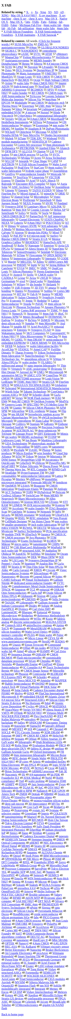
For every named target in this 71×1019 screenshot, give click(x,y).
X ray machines (48, 15)
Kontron (60, 505)
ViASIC (33, 450)
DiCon (22, 118)
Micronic (59, 320)
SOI (30, 729)
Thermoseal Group (55, 956)
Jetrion (42, 456)
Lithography (26, 602)
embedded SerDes (55, 761)
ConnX (26, 930)
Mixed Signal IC (29, 193)
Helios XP (60, 209)
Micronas (41, 131)
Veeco (58, 105)
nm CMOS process (25, 154)
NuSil (48, 777)
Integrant (40, 988)
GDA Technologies (16, 443)
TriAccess (35, 96)
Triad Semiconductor (31, 979)
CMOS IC (60, 534)
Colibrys (21, 424)
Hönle (56, 112)
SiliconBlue (23, 446)
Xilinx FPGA (9, 596)
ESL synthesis (37, 411)
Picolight (19, 450)
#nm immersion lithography (30, 755)
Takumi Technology (34, 391)
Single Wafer (38, 758)
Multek (9, 138)
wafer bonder (19, 92)
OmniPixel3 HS (10, 891)
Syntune (54, 810)
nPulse (22, 969)
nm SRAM (17, 414)
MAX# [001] (34, 712)
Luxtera (50, 833)
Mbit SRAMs (60, 940)
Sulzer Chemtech (28, 297)
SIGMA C (11, 50)
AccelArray (42, 927)
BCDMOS (37, 89)
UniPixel (47, 664)
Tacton (44, 599)
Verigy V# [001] (32, 709)
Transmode (19, 628)
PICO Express (51, 917)
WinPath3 (56, 547)
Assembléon (60, 170)
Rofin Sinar (21, 745)
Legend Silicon (42, 576)
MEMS (25, 846)
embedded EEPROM (13, 342)
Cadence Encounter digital (48, 690)
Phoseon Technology (28, 307)
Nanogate (33, 245)
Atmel (20, 651)
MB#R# (49, 794)
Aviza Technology (55, 157)
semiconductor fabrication (36, 475)
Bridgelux (27, 615)
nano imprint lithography (41, 365)
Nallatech (41, 790)
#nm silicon (54, 303)
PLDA (31, 635)
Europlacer (7, 969)
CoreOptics (57, 391)
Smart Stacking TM (29, 956)
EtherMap (35, 829)
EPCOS (5, 102)
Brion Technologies (16, 771)
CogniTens (52, 375)
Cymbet (6, 287)
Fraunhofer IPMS (44, 862)
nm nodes (40, 648)
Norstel (44, 112)
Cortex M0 (11, 930)
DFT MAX (44, 901)
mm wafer (58, 125)
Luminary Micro (36, 206)
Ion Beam (31, 440)
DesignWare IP (45, 70)
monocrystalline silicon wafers (51, 800)
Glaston (40, 151)
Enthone (63, 424)
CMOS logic (55, 92)
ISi (23, 774)
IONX (30, 693)
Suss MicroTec (31, 135)
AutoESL (20, 553)
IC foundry (30, 962)
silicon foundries (11, 631)
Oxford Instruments (45, 751)
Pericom (60, 492)
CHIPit (56, 544)
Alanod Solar (21, 196)
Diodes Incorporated (56, 135)
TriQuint (6, 433)
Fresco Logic (9, 310)
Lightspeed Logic (51, 109)
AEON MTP (32, 897)
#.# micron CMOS (57, 63)
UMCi (40, 372)
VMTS (5, 712)
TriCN (5, 628)
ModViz (63, 401)
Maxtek (5, 690)
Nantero (51, 871)
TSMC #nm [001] (27, 381)
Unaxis (16, 644)
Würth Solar (12, 391)
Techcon (45, 888)
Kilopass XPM (10, 316)
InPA (58, 511)
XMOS (38, 570)
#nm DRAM (34, 339)
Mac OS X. (16, 21)
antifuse (59, 748)
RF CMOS (38, 92)
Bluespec (27, 612)
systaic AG (38, 810)
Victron (5, 878)
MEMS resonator (25, 514)
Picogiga (6, 479)
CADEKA (7, 277)
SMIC (43, 268)
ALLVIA (27, 151)
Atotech (17, 274)
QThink (18, 712)
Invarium (32, 109)
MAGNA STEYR (56, 622)
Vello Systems (60, 599)
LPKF (19, 67)
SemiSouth (7, 213)
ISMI (58, 858)
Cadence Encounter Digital (38, 836)
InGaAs (5, 514)
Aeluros (21, 346)
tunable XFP (18, 871)
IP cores (23, 761)
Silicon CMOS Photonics (41, 407)
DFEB (8, 346)
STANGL (23, 349)
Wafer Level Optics (36, 631)
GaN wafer (7, 742)
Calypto (6, 232)
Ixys (34, 417)
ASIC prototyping (36, 368)
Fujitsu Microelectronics (37, 57)
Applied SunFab (14, 427)
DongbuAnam (9, 63)
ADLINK (56, 206)
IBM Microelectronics (56, 855)
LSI (52, 151)
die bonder (36, 284)
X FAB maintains (25, 34)
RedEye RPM (24, 790)
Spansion (30, 563)
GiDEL (19, 339)
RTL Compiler (39, 469)
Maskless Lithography (54, 440)
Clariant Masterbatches (14, 417)
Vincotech (7, 115)
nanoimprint (40, 544)
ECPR (5, 407)
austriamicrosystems (13, 47)
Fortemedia (32, 972)
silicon (32, 651)
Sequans (19, 738)
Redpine (42, 300)
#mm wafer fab (52, 25)
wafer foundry (36, 508)
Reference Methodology (51, 615)
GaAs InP (36, 592)
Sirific (30, 274)
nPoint (33, 907)
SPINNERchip (13, 858)
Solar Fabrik (22, 690)
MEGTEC (26, 261)
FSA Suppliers (23, 826)
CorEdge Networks (12, 849)
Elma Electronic (10, 764)
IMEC (32, 268)
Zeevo (62, 862)
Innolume (50, 553)
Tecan (46, 807)
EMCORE (21, 923)
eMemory (62, 54)
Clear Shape (40, 161)
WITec (37, 618)
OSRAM (41, 654)
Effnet (26, 648)
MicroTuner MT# (11, 966)
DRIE (61, 193)
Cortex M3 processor (30, 144)
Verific (34, 213)
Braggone (39, 485)
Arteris (37, 761)
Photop (46, 450)
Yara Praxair (60, 518)
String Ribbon (57, 265)
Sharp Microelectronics (31, 498)
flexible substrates (39, 894)
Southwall (7, 245)
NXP (25, 394)
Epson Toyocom (34, 644)
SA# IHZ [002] (25, 901)
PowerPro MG (57, 463)
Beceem (24, 576)
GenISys (10, 174)
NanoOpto (58, 248)
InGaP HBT (8, 466)
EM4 (4, 401)
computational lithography (51, 115)
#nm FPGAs (56, 566)
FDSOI (23, 784)
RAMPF (45, 651)
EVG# (21, 268)
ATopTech (31, 534)
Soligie (45, 605)
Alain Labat (42, 420)
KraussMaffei (54, 229)
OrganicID (7, 985)
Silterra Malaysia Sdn (41, 982)
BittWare (6, 884)
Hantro (19, 290)
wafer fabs (23, 83)
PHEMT (21, 265)
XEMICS (53, 875)
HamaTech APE (52, 242)
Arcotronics (52, 459)
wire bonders (44, 453)
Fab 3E (63, 771)
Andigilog (51, 550)
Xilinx (40, 261)
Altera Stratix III (38, 248)
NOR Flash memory (39, 398)
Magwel (32, 816)
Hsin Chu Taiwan (58, 820)
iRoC (61, 313)
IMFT (19, 735)
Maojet (12, 261)
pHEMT (34, 842)
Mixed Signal (9, 846)
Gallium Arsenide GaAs (15, 751)
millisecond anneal (12, 365)
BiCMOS (23, 80)
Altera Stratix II (55, 709)
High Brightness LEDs (49, 742)
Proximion (34, 290)
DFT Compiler (9, 862)
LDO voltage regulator (51, 966)
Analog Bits (46, 563)
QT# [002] (54, 787)
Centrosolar (39, 673)
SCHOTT (7, 975)
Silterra (38, 63)
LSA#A (25, 485)
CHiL (20, 995)
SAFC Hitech (48, 180)
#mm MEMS (51, 495)
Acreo (37, 157)
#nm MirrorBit (47, 323)
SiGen (32, 661)
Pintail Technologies (37, 579)
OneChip (52, 336)
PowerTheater (9, 800)
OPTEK (9, 943)
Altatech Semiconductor (15, 618)
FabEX (63, 768)
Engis (54, 881)
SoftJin (57, 985)
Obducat (6, 553)
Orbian (32, 738)
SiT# (20, 975)
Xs (36, 12)
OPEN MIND (55, 255)
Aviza (32, 277)
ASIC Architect (21, 187)
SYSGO (54, 648)
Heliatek (51, 284)
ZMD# (23, 794)
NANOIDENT (29, 50)
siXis (57, 888)
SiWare (57, 359)
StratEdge (10, 472)
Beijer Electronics (15, 949)
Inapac (53, 411)
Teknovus (7, 252)
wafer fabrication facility (44, 346)
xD (62, 12)
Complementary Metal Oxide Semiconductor (38, 586)
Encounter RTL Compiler (30, 183)
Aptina (60, 625)
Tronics (5, 810)
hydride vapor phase (37, 170)
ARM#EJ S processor (13, 89)
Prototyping (21, 810)
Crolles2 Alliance (11, 495)
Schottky (42, 677)
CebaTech (25, 463)
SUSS (8, 67)
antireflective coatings (39, 625)
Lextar (21, 277)
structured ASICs (11, 972)
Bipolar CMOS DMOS (14, 239)
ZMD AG (43, 44)
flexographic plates (41, 797)
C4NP (54, 161)
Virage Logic (24, 76)
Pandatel (62, 203)
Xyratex (29, 881)
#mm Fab (48, 313)
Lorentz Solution (55, 96)
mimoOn (49, 193)
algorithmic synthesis (13, 936)
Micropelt (7, 420)
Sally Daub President (48, 826)
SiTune (22, 138)
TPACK (6, 589)
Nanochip (35, 949)
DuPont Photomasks (57, 128)
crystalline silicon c (12, 638)
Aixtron (19, 232)
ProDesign (29, 200)
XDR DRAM (52, 732)
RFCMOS (37, 820)
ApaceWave (12, 709)
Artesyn (28, 891)
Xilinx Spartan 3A (51, 738)
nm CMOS (37, 102)
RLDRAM (56, 673)
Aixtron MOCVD (34, 501)
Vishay (52, 969)
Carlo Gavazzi (21, 570)
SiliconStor (18, 411)
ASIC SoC (36, 871)
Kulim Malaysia (10, 719)
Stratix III (40, 846)
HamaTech (7, 80)
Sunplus (30, 323)
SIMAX (32, 849)
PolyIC (40, 303)
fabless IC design (40, 748)
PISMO (5, 693)
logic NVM (59, 764)
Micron (42, 881)
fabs (27, 21)
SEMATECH (39, 141)
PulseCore (7, 888)
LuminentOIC (9, 612)
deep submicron (47, 430)
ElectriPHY (8, 875)
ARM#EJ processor (43, 771)
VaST (18, 933)
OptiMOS (10, 485)
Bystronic (56, 368)
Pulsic (60, 635)
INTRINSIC (55, 316)
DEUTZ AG (37, 936)
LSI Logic (18, 560)
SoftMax (35, 553)
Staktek (33, 884)
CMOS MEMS (38, 342)
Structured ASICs (35, 699)
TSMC (54, 310)
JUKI (58, 398)
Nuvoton (33, 67)
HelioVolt (58, 735)
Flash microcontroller (29, 657)
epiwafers (30, 719)
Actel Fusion (48, 962)
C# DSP (17, 992)
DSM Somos (8, 459)
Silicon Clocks (25, 910)
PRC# (62, 745)
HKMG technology (32, 437)
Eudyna (5, 320)
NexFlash (43, 86)
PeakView (24, 167)
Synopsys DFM (14, 206)
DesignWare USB (31, 459)
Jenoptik (23, 161)
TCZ (32, 589)
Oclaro (44, 764)
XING (5, 15)
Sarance (45, 534)
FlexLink (6, 307)
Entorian (6, 735)
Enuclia (18, 878)
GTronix (54, 501)
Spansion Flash (27, 985)
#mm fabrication (11, 355)
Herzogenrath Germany (47, 959)
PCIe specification (56, 531)
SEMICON (49, 972)
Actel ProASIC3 (40, 326)
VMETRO (51, 73)
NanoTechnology (35, 355)
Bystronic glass (53, 897)
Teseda (27, 303)
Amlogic (62, 488)
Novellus (6, 446)
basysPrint (41, 868)
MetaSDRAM (38, 628)
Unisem (9, 190)
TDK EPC (36, 138)
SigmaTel (35, 725)
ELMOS (52, 540)
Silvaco (59, 901)
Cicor (51, 768)
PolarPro (52, 923)
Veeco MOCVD (26, 680)
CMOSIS (30, 599)
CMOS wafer (46, 274)
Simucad (19, 248)
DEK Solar (50, 686)
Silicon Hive (58, 527)
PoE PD (18, 235)
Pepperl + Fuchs (10, 563)
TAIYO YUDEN (42, 190)
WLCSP (10, 161)
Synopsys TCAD (41, 329)
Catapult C (42, 729)
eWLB (44, 277)
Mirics (26, 800)
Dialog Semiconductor (14, 820)
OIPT (4, 508)
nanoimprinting (14, 816)
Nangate (6, 109)
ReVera (32, 320)
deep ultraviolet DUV (13, 748)
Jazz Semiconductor (42, 784)
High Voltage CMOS (57, 80)
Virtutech (16, 368)
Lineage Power (24, 433)
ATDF (48, 54)
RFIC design (19, 758)
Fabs (43, 21)
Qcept (37, 80)
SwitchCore (33, 495)
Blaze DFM (48, 557)
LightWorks (8, 865)
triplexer (6, 920)
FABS (4, 25)
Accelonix (18, 508)
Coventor (6, 940)
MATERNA (59, 706)
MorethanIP (58, 118)
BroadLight (59, 1001)
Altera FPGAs (9, 362)
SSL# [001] (8, 761)
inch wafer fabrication (44, 524)
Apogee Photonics (55, 307)
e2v (43, 865)
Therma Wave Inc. (15, 469)
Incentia (32, 427)
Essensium (42, 125)
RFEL (26, 862)
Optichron (25, 131)
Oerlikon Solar (42, 187)
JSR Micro (32, 858)
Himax (12, 226)
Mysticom (7, 531)
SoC (40, 787)
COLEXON (60, 813)
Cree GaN (32, 807)
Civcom (50, 570)
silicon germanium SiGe (15, 917)
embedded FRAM (33, 696)
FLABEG (46, 362)
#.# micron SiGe (10, 699)
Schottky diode (41, 394)
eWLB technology (52, 417)
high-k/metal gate (24, 86)
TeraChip (46, 849)
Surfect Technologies (29, 531)
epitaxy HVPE (28, 226)
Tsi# (21, 781)
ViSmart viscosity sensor (54, 946)
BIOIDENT (32, 242)
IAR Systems (22, 287)
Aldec (4, 570)
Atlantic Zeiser (56, 696)
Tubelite (6, 1005)
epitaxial (45, 589)
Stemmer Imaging (42, 839)
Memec (54, 988)
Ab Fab (11, 28)
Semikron (61, 482)
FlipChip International (51, 693)
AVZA (26, 959)
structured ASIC (31, 550)
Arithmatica (8, 148)
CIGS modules (56, 979)
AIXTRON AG (25, 430)
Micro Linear (35, 638)
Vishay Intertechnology (39, 992)
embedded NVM (11, 112)
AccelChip (7, 349)
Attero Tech (8, 794)
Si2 (43, 265)
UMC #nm (44, 105)
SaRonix (49, 424)
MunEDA (7, 76)
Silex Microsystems (31, 336)
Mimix (64, 433)
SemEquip (45, 514)
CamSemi (7, 268)
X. (27, 12)
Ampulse (45, 680)
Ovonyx (58, 420)
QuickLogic (8, 463)
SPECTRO (33, 404)
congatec (6, 901)
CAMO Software (11, 579)
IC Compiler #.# (32, 667)
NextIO (46, 641)
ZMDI (57, 86)
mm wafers (61, 521)
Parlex (5, 855)
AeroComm (8, 979)
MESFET (17, 729)
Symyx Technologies (13, 907)
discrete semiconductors (27, 622)
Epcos (4, 992)
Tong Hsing (37, 969)
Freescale (63, 67)
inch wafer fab (9, 550)
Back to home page (12, 1014)
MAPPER (60, 680)
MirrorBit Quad (59, 865)
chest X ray (19, 18)
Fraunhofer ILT (10, 777)
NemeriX (17, 313)
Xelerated (10, 388)
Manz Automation (30, 73)
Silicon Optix (57, 699)
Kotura (9, 995)
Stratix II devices (11, 703)
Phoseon (23, 673)
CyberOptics (24, 115)
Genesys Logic (13, 404)
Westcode (56, 174)
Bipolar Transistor (11, 807)
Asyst (66, 466)
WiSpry (21, 284)
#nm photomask (55, 144)
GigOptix (16, 511)
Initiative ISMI (57, 781)
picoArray (42, 953)
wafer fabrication (11, 170)
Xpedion (33, 995)
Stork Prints (32, 855)
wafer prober (29, 362)
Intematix (50, 258)
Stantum (34, 424)
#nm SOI (21, 209)
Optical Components (13, 842)
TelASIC (10, 602)
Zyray (62, 784)
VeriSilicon (62, 57)
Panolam (48, 488)
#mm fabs (62, 28)
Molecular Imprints (12, 99)
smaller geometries (16, 524)
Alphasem (27, 596)
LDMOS (17, 505)
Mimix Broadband (33, 316)
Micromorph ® (10, 696)
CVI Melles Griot (54, 404)
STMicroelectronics (26, 1005)
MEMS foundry (43, 60)
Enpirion (49, 245)
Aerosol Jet (26, 372)
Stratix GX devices (12, 998)
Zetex (8, 70)
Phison (47, 858)
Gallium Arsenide (48, 602)
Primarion (52, 122)
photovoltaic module (43, 443)
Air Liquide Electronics (18, 953)
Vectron (44, 719)
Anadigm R (34, 128)
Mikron (5, 544)
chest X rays (36, 18)
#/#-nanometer (37, 774)
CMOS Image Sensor (36, 670)
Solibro (48, 290)
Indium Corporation (13, 605)
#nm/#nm (50, 99)
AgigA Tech (8, 686)
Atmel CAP (40, 349)
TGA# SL (28, 787)
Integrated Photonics (13, 829)
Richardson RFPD (12, 852)
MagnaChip (12, 57)
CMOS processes (15, 537)
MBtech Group (28, 865)
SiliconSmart (41, 573)
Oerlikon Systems (44, 401)
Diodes (33, 605)
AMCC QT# (34, 375)
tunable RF (20, 326)
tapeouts (63, 836)
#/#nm (33, 47)
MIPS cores (41, 446)
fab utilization (26, 28)
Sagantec (32, 852)
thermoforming (10, 836)
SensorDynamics (26, 252)
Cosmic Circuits (40, 209)
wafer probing (36, 781)
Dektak (36, 794)
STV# (40, 823)
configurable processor (41, 998)
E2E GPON (58, 790)
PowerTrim (11, 959)
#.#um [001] (8, 336)
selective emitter (10, 813)
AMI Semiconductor (13, 96)
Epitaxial (42, 612)
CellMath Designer (16, 521)
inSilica (5, 738)
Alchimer (6, 927)
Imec (48, 920)
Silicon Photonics (22, 271)
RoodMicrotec (21, 914)
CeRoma (24, 875)
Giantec (17, 407)
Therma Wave (9, 105)
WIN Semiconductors (40, 878)
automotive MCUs (12, 375)
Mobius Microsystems (29, 229)
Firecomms (35, 255)
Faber (14, 25)
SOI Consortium (10, 904)
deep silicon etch (11, 323)
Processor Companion (17, 868)
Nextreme (32, 313)
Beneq (26, 63)
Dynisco (23, 609)
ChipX (5, 235)
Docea (5, 914)
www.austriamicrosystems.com (19, 641)
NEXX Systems (32, 203)
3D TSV (39, 287)
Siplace (5, 196)
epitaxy (27, 125)
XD (56, 12)
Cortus (53, 596)
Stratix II (17, 566)
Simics (14, 833)
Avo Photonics (37, 537)
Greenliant (31, 813)
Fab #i (33, 294)
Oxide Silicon (54, 592)
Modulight (21, 102)
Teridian (37, 833)
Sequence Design (21, 654)
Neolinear (54, 936)
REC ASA (11, 946)
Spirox (5, 258)
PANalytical (44, 492)
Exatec (30, 966)
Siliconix (6, 790)
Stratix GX (48, 381)
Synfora (19, 320)
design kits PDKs (38, 232)
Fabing (53, 21)
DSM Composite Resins (40, 933)
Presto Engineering (48, 271)
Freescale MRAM (41, 482)
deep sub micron (14, 803)
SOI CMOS (43, 76)
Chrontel (58, 729)
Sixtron (41, 596)
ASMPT (9, 784)
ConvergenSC (58, 333)
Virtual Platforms (30, 686)
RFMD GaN (59, 469)
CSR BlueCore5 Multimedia (30, 547)
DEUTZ (41, 527)
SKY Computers (36, 333)
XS (50, 12)
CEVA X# (53, 638)
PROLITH (57, 758)
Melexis (62, 992)
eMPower (35, 479)
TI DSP (52, 437)
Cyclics (30, 706)
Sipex (53, 183)
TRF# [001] (41, 930)
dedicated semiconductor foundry (33, 583)
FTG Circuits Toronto (27, 732)
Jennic (29, 300)
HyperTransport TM (32, 472)
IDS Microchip (60, 342)
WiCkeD (10, 131)
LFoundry (48, 67)
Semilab (45, 252)
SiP (63, 524)
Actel (32, 180)
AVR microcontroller (39, 505)
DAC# (5, 274)
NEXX (5, 222)
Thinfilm (20, 180)
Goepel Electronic (29, 219)
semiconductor (54, 339)
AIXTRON (7, 164)
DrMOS (45, 320)
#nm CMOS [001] (43, 83)
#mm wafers (55, 167)
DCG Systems (24, 70)
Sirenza (46, 907)
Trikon (30, 456)
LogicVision (52, 378)
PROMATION (50, 904)
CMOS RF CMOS (37, 735)
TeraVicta (22, 177)
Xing (43, 12)
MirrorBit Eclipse (52, 995)
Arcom (44, 1001)
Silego (59, 190)
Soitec (59, 576)
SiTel (18, 456)
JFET (60, 716)
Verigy (19, 398)
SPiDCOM (35, 722)
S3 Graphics (61, 927)
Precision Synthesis (53, 427)
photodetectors (9, 787)
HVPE (49, 203)
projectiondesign (11, 599)
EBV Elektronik (46, 433)
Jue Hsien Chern (40, 521)
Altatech (64, 148)
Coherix (18, 222)
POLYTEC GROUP (13, 894)
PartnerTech (36, 216)
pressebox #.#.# (27, 888)
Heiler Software (46, 891)
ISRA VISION (9, 527)
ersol (22, 281)
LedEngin (7, 381)
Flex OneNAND (43, 716)
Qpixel (17, 855)
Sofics (22, 213)
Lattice (59, 475)
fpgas (25, 833)
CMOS (58, 76)
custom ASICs (9, 394)
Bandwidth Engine (27, 664)
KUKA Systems (51, 884)
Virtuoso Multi (55, 712)
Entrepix (22, 329)
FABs (35, 21)
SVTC (37, 54)
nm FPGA (30, 764)
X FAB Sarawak (46, 34)
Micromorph (56, 372)
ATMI (53, 131)
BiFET (5, 547)
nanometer (23, 940)
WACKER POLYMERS (15, 716)
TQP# (29, 492)
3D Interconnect (37, 803)
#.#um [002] (34, 222)
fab (60, 21)
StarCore (39, 167)
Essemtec (6, 177)
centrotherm (24, 420)
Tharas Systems (24, 352)
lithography (25, 742)
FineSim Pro (8, 193)
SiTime (21, 255)
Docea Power (50, 466)
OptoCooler (36, 281)
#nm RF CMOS (21, 401)
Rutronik (6, 183)
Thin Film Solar (35, 566)
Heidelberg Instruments (14, 122)
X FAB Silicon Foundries (18, 31)
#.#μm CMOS (41, 943)
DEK (34, 557)
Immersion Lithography (27, 258)
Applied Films (47, 148)
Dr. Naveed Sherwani (53, 816)
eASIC (25, 54)
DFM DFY (11, 151)
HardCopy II (40, 940)
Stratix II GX (40, 239)
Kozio (49, 618)
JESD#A (60, 641)
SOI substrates (49, 226)
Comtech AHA (13, 625)
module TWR (13, 534)
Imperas (53, 683)
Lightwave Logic (11, 440)
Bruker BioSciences (57, 949)
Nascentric (11, 774)
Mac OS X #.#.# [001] (24, 15)
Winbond (51, 138)
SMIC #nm (31, 904)
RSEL (21, 518)
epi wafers (11, 437)
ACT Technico (13, 492)
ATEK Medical (32, 777)
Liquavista (38, 177)
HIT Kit (21, 294)
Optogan (6, 424)
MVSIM (20, 982)
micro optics (21, 544)
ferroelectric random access (44, 414)
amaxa (52, 287)
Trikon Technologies (49, 352)
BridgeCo (59, 807)
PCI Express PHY (11, 677)
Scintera (31, 511)
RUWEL (28, 527)
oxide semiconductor (46, 914)
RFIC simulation (39, 518)
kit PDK (55, 774)
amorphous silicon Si (37, 359)
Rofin (20, 245)
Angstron (20, 589)
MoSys (19, 693)
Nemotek (45, 511)
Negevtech (7, 498)
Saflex (21, 722)
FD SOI (5, 745)
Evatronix (15, 300)
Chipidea (45, 661)
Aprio (4, 644)
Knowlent (20, 725)
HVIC (26, 768)
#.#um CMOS (38, 118)
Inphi (34, 265)
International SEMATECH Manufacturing (45, 388)
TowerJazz (28, 105)
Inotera (46, 294)
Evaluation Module (43, 745)
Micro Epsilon (24, 453)
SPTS (50, 89)
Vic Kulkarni (28, 946)
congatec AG (24, 927)
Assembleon (62, 187)
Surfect (54, 235)
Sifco (17, 670)
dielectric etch (56, 102)
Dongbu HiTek (10, 135)
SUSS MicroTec (23, 44)
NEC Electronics (53, 842)
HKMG (5, 128)
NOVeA (39, 768)
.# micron (30, 112)
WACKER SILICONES (40, 975)
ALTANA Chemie (51, 852)
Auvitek (6, 982)
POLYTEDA (53, 222)
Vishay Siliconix (29, 466)
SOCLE (6, 732)
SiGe (29, 677)
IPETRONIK (27, 148)
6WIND (40, 683)
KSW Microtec (10, 768)
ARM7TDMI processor (27, 378)
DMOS (61, 839)
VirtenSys (20, 797)
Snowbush (45, 200)
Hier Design (8, 372)
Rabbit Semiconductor (18, 683)
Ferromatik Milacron (50, 910)
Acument (6, 430)
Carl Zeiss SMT (41, 609)
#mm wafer (45, 635)
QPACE (43, 706)
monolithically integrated (15, 988)
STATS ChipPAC (54, 219)
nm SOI (44, 985)
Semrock (39, 875)
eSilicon (40, 463)
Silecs (18, 109)
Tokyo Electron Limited (19, 823)
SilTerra (37, 122)
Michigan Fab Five (30, 25)
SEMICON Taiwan (16, 839)
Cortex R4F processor (33, 310)
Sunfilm (19, 128)
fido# (48, 703)
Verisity (9, 118)
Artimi (9, 83)
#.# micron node (36, 235)
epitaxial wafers (10, 962)
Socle (45, 213)
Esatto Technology (32, 540)
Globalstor (61, 385)
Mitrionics (56, 456)
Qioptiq (9, 518)
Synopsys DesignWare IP (43, 560)
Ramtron (6, 209)
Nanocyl (23, 943)
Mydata (25, 157)
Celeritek (30, 1001)
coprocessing (57, 846)
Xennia (16, 881)
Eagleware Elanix (28, 488)
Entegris (23, 190)
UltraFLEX (61, 514)
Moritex (20, 479)
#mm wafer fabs (45, 28)
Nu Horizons (32, 703)
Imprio (45, 813)
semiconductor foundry (32, 174)
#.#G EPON (60, 943)
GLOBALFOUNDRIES (55, 47)
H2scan (16, 1001)
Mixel (55, 232)
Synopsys (37, 923)
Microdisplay (41, 196)
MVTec (55, 803)
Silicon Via (34, 99)
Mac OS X (51, 18)
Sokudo (20, 884)
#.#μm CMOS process (28, 920)
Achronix (56, 628)
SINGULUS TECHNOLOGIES (32, 385)
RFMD (17, 897)
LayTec (44, 154)
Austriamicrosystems (17, 60)
